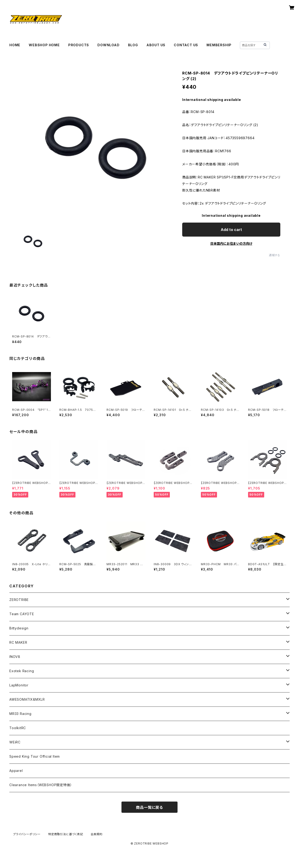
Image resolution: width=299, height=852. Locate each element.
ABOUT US (155, 45)
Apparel (16, 771)
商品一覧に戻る (149, 807)
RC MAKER (18, 642)
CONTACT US (186, 45)
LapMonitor (18, 685)
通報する (274, 255)
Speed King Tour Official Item (34, 756)
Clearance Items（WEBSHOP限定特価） (40, 785)
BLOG (133, 45)
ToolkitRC (17, 728)
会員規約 (97, 834)
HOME (14, 45)
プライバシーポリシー (27, 834)
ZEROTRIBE (19, 600)
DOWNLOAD (108, 45)
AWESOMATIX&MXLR (27, 699)
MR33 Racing (20, 714)
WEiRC (15, 742)
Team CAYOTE (21, 614)
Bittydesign (18, 628)
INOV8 (14, 657)
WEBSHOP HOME (44, 45)
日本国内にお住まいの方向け (231, 243)
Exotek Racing (21, 671)
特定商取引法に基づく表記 (65, 834)
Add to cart (231, 229)
